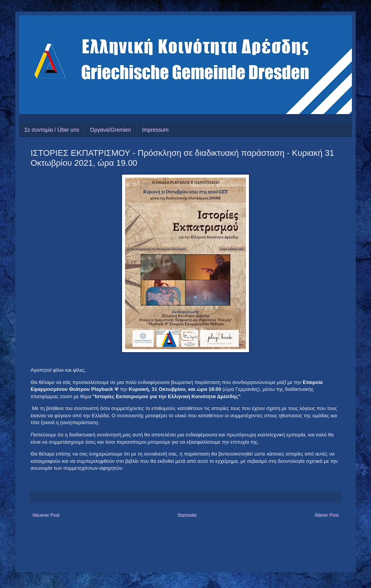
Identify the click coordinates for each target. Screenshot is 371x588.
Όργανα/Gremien (110, 130)
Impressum (155, 130)
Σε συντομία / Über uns (51, 130)
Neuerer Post (46, 515)
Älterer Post (326, 515)
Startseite (187, 515)
